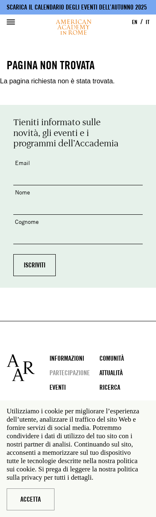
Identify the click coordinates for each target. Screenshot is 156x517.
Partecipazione (70, 373)
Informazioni (67, 358)
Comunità (111, 358)
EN (134, 21)
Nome (22, 192)
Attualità (111, 373)
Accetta (30, 499)
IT (147, 21)
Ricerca (109, 387)
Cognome (27, 221)
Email (22, 162)
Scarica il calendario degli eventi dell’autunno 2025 (77, 7)
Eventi (58, 387)
